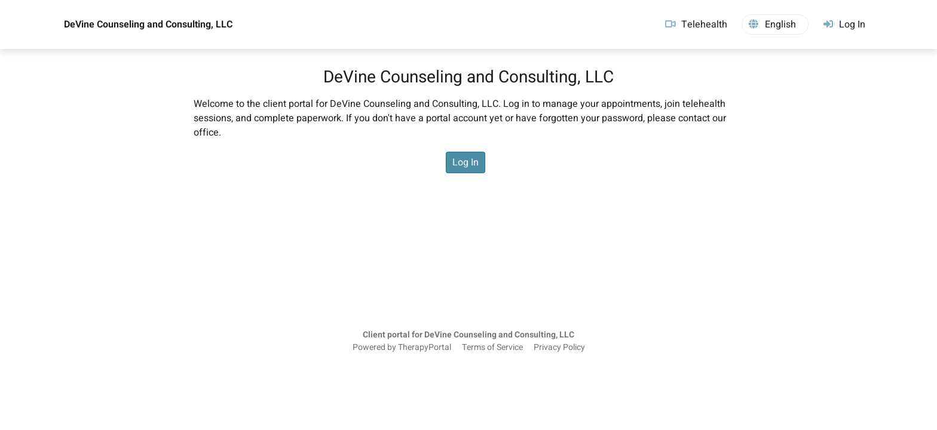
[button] (775, 24)
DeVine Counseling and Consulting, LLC (148, 24)
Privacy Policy (559, 348)
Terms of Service (492, 348)
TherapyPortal (424, 348)
